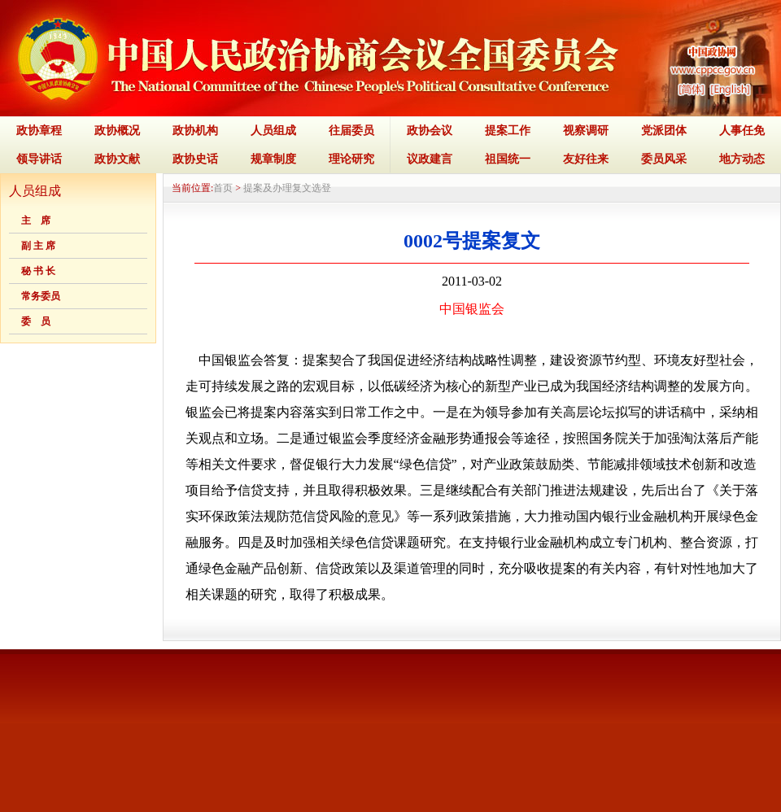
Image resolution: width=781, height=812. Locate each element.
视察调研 (586, 130)
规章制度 (273, 159)
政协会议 (429, 130)
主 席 (35, 220)
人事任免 (742, 130)
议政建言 (429, 159)
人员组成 (273, 130)
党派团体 (664, 130)
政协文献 (117, 159)
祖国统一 (507, 159)
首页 (223, 188)
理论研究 (351, 159)
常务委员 (40, 296)
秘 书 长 (38, 271)
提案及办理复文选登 (287, 188)
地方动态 (742, 159)
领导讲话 (39, 159)
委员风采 (664, 159)
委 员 (35, 321)
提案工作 (507, 130)
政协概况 (117, 130)
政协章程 (39, 130)
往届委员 (351, 130)
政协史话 (195, 159)
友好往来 (586, 159)
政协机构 (195, 130)
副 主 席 (38, 245)
